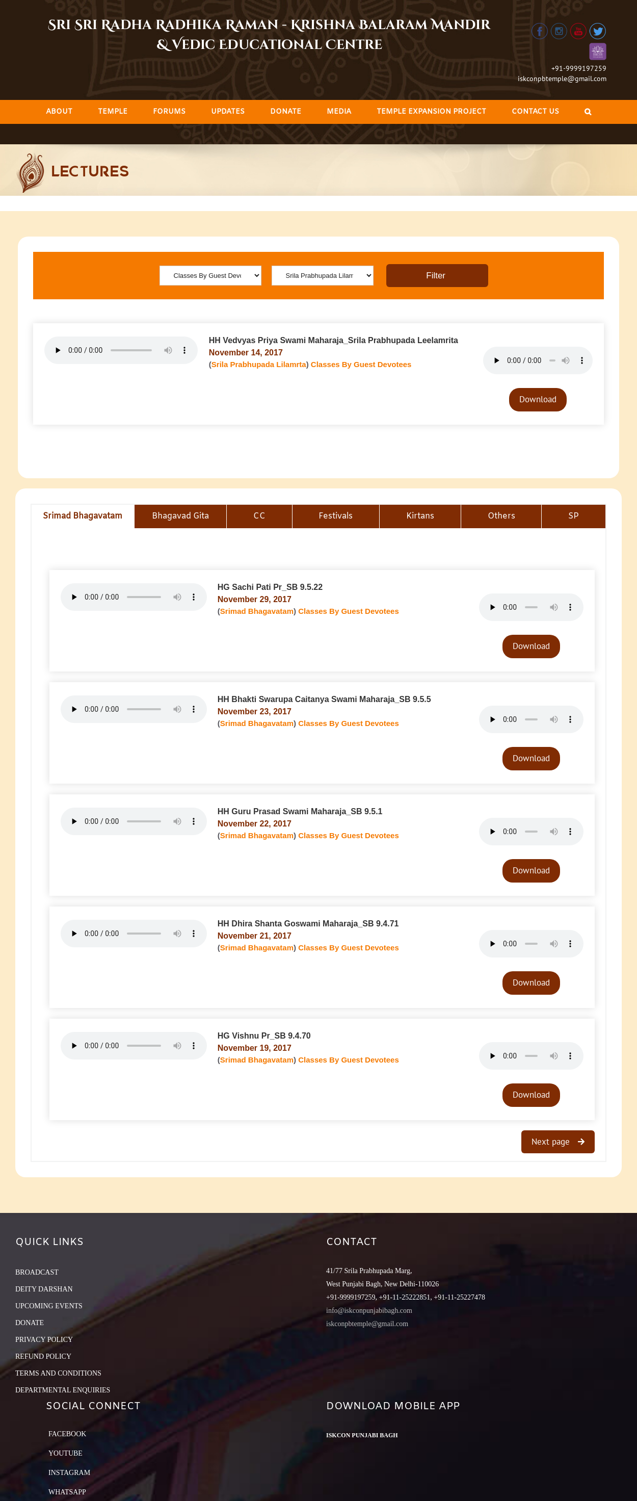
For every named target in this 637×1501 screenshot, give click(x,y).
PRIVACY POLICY (44, 1339)
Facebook (67, 1434)
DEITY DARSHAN (44, 1289)
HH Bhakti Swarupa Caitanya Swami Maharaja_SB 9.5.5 (324, 699)
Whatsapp (67, 1492)
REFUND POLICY (43, 1356)
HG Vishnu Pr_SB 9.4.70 (264, 1035)
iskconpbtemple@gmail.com (562, 78)
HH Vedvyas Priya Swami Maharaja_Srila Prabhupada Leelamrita (333, 340)
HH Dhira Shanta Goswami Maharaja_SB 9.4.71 (308, 923)
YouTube (65, 1453)
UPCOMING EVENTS (49, 1306)
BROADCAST (37, 1272)
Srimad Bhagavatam (257, 611)
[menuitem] (59, 112)
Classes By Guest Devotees (361, 364)
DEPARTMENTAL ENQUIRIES (62, 1390)
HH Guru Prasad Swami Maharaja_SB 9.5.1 (300, 811)
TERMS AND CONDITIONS (58, 1373)
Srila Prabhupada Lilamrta (258, 364)
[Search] (588, 112)
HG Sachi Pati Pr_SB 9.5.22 (270, 587)
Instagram (69, 1473)
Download (537, 399)
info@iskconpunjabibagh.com (369, 1310)
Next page (552, 1141)
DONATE (29, 1323)
